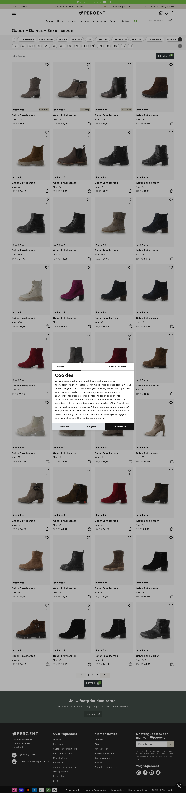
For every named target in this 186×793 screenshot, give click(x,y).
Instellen (64, 426)
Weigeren (91, 426)
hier (99, 410)
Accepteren (120, 426)
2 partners (124, 388)
